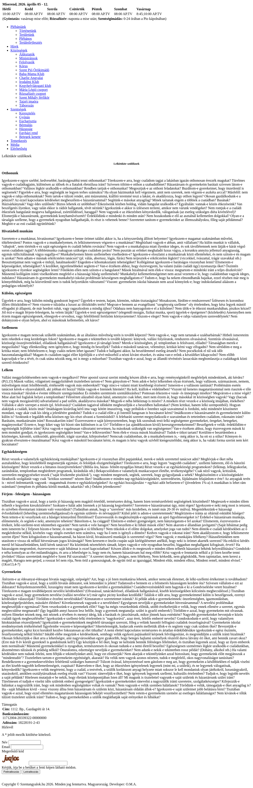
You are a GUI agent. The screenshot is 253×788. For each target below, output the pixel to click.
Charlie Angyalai (31, 78)
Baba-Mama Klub (31, 74)
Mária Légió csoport (33, 89)
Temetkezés (18, 141)
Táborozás (26, 105)
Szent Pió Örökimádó (34, 70)
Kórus (23, 66)
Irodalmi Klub (29, 82)
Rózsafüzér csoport (32, 93)
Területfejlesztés (30, 42)
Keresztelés (27, 113)
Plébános (25, 38)
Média (14, 145)
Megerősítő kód (13, 751)
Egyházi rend (28, 133)
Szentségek (18, 109)
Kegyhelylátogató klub (35, 86)
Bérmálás (25, 125)
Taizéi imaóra (28, 101)
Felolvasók (26, 62)
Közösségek (18, 50)
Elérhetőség (18, 148)
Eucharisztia (27, 121)
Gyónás (24, 117)
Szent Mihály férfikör (34, 97)
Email (6, 747)
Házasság (25, 129)
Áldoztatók (27, 54)
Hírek (14, 46)
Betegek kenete (30, 137)
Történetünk (27, 31)
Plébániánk (18, 27)
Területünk (26, 34)
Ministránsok (28, 58)
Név (5, 742)
